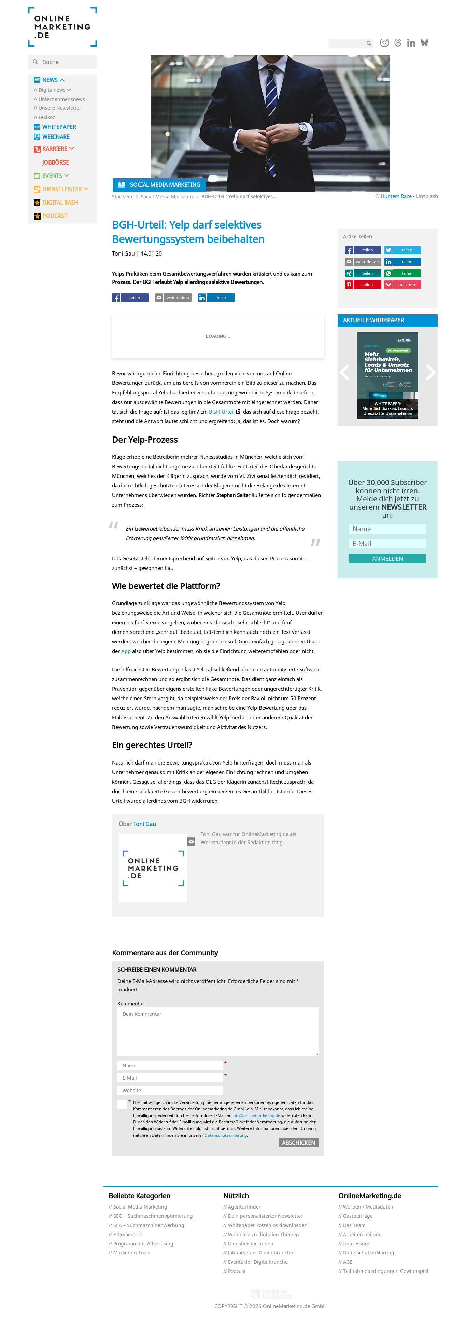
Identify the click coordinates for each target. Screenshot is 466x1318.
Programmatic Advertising (143, 1244)
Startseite (123, 196)
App (126, 651)
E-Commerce (127, 1235)
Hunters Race (397, 196)
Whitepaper (59, 127)
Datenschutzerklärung (225, 1135)
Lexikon (47, 117)
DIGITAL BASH (60, 202)
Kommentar (130, 1004)
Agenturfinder (244, 1207)
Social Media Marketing (168, 196)
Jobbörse (55, 162)
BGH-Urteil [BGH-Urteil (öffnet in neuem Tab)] (222, 411)
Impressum (356, 1244)
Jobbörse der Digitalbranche (260, 1253)
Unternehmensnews (62, 99)
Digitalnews (52, 90)
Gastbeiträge (358, 1216)
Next (427, 372)
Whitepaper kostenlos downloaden (268, 1225)
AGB (348, 1262)
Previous (347, 372)
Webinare (56, 137)
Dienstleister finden (250, 1244)
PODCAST (54, 216)
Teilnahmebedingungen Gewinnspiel (385, 1271)
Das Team (354, 1225)
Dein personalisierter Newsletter (265, 1216)
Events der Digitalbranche (258, 1262)
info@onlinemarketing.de (256, 1115)
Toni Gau (144, 824)
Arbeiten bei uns (362, 1235)
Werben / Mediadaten (368, 1207)
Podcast (237, 1271)
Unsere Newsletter (60, 108)
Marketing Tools (131, 1253)
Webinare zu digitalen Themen (263, 1235)
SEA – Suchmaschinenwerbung (148, 1225)
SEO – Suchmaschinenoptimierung (153, 1216)
